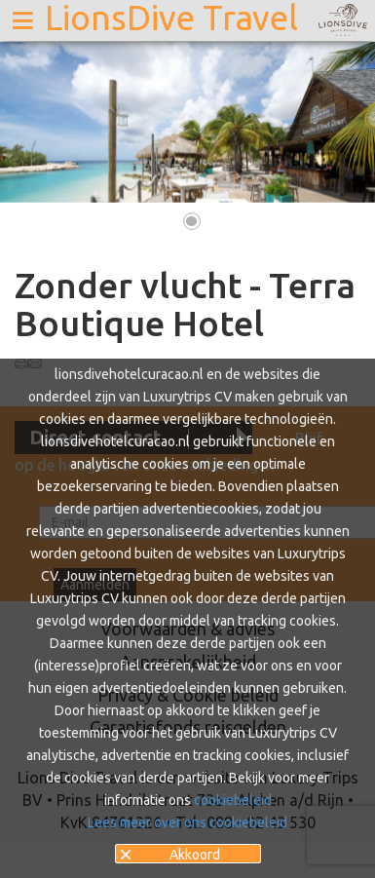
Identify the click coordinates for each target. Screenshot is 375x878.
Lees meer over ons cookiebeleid (187, 822)
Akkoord (194, 854)
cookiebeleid (233, 800)
